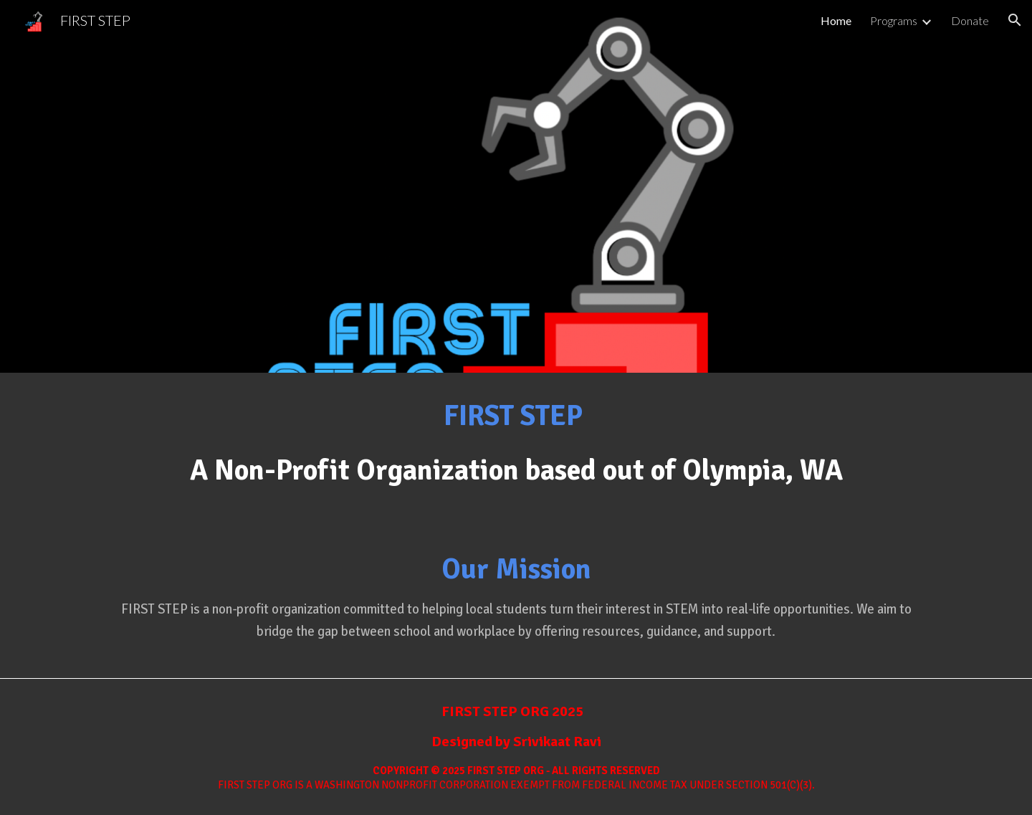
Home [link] (836, 20)
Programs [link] (893, 20)
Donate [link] (970, 20)
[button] (1015, 20)
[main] (516, 449)
